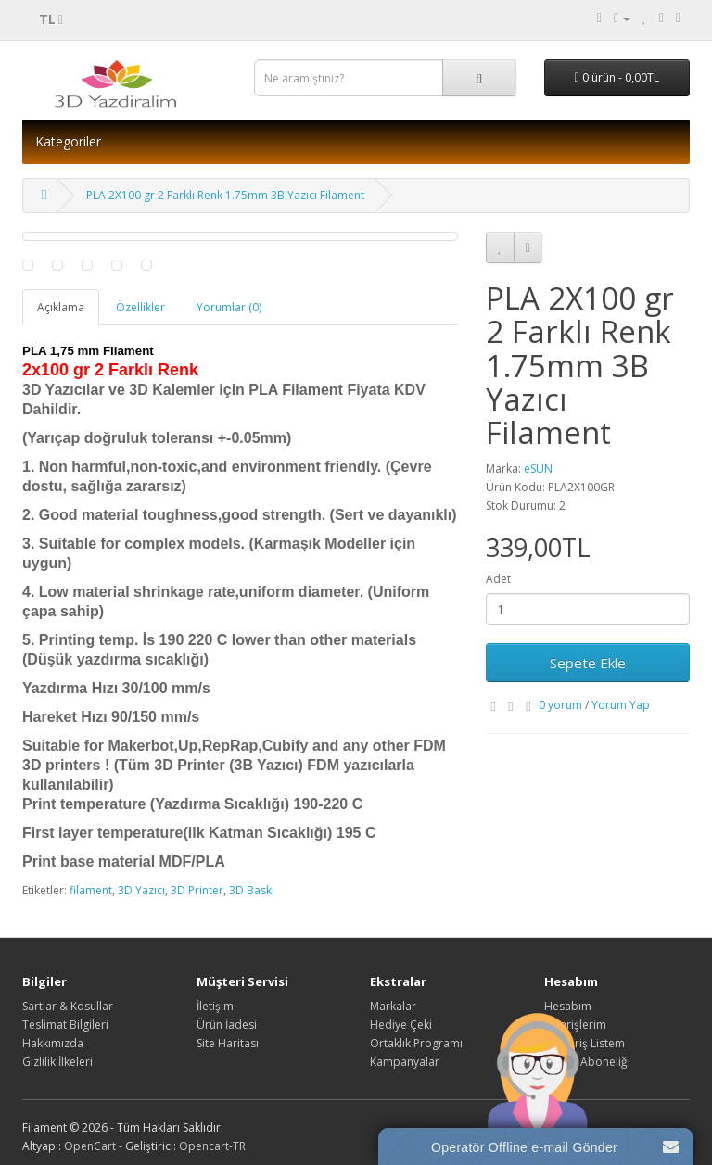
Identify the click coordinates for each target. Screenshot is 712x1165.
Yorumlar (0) (229, 307)
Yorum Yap (620, 705)
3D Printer (197, 890)
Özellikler (140, 307)
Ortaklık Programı (416, 1043)
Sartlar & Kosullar (67, 1006)
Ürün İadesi (227, 1024)
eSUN (538, 468)
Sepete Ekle (588, 662)
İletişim (215, 1006)
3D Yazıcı (141, 890)
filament (91, 890)
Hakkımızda (52, 1043)
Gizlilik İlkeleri (57, 1062)
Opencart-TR (212, 1146)
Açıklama (60, 307)
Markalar (393, 1006)
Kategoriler (68, 141)
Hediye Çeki (401, 1024)
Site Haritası (228, 1043)
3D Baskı (251, 890)
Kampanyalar (404, 1062)
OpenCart (90, 1146)
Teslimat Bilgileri (65, 1024)
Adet (498, 579)
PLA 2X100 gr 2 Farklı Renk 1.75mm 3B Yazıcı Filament (225, 195)
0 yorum (560, 705)
